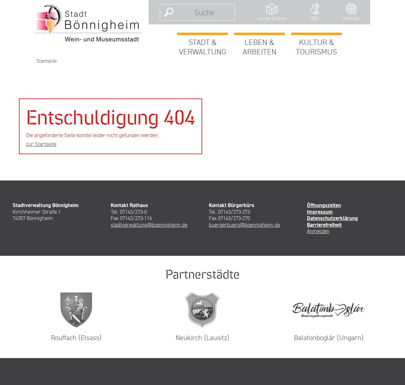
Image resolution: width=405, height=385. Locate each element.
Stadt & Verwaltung (202, 47)
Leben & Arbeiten (260, 47)
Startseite (46, 61)
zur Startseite (41, 144)
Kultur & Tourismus (316, 47)
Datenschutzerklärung (332, 218)
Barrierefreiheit (324, 225)
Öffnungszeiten (324, 205)
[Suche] (204, 12)
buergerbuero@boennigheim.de (244, 225)
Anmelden (318, 231)
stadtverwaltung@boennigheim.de (149, 225)
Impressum (320, 212)
